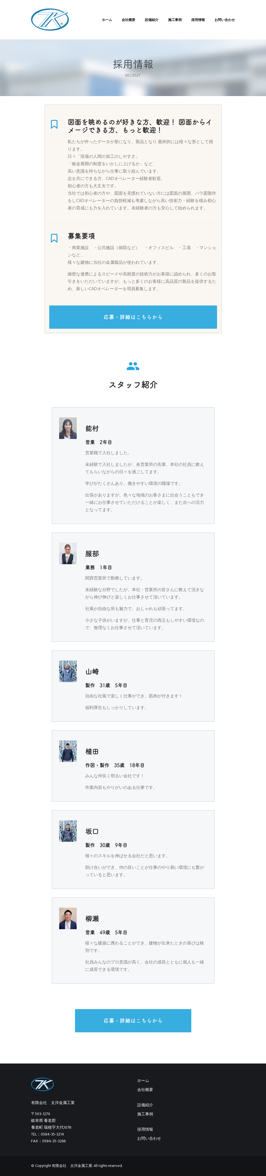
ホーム (107, 20)
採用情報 (198, 20)
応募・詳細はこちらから (133, 317)
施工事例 (175, 20)
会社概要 (128, 20)
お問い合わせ (224, 20)
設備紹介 (151, 20)
